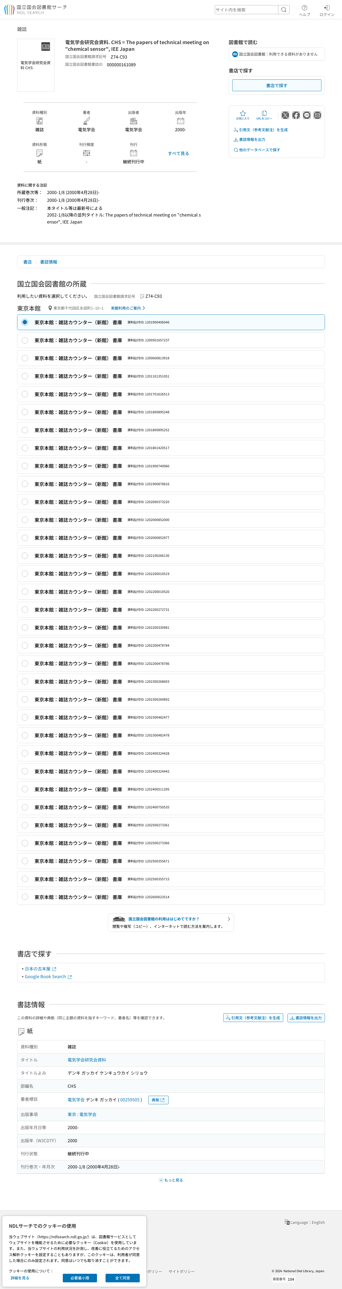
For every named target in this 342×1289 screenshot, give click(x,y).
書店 (27, 261)
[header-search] (252, 9)
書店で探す (276, 85)
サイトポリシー (182, 1271)
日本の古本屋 (41, 968)
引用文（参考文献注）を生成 (260, 130)
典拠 (158, 1100)
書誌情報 (48, 261)
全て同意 (122, 1277)
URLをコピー (264, 115)
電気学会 (76, 1099)
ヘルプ (304, 10)
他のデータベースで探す (256, 150)
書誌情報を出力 (249, 139)
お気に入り (243, 115)
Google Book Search (48, 976)
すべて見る (178, 153)
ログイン (327, 10)
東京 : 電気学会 (82, 1114)
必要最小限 (80, 1277)
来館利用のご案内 (129, 308)
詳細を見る (20, 1277)
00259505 (129, 1099)
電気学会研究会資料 (87, 1059)
